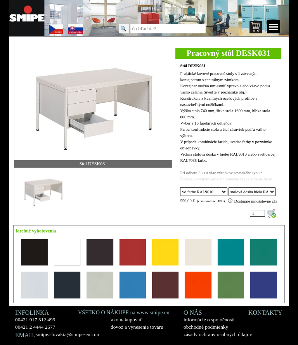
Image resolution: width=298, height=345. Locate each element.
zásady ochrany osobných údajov (218, 334)
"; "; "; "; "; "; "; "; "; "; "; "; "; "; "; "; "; (203, 191)
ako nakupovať (126, 319)
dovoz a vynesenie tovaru (137, 327)
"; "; (252, 191)
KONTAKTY (265, 312)
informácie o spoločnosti (209, 319)
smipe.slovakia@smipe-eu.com (68, 334)
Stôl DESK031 (192, 66)
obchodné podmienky (206, 327)
